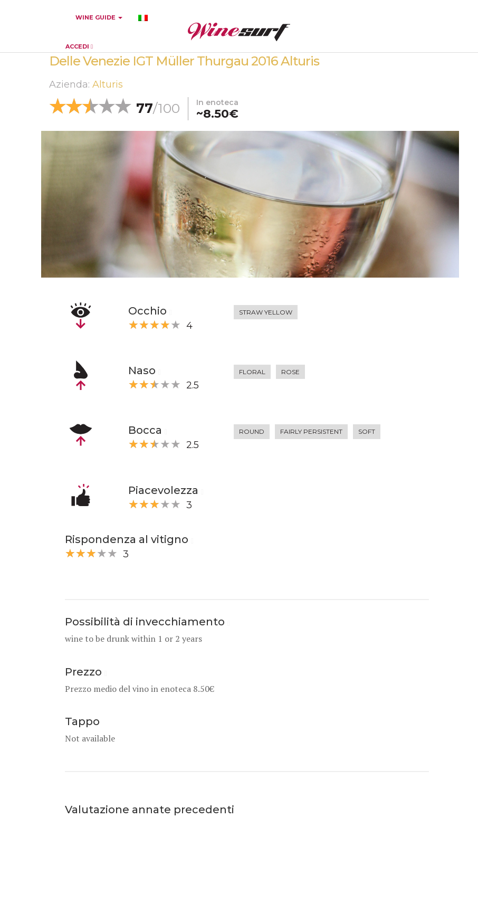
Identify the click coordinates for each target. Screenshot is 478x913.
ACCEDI (79, 46)
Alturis (107, 84)
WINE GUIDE (98, 17)
